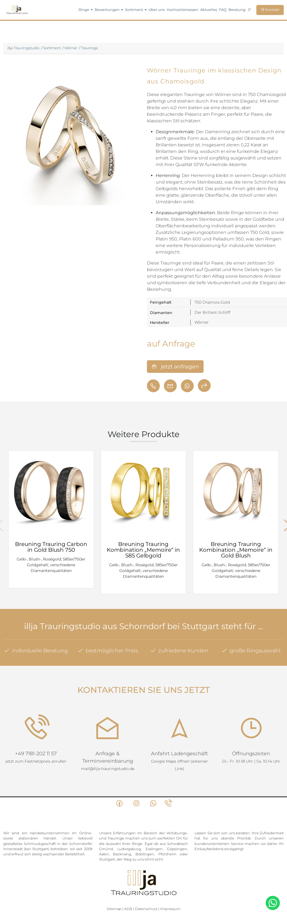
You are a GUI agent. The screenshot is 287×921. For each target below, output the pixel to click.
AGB (128, 888)
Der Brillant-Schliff (212, 312)
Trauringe (89, 48)
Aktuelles (208, 9)
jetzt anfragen (175, 366)
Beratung (236, 9)
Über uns (157, 9)
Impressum (170, 888)
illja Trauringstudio (23, 48)
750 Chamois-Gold (212, 302)
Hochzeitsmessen (182, 9)
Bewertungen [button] (109, 9)
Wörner (70, 48)
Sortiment (52, 48)
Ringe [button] (86, 9)
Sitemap (114, 888)
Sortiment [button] (136, 9)
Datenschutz (146, 888)
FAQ (223, 9)
